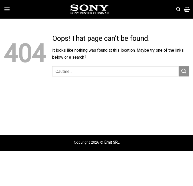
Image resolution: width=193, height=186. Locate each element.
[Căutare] (178, 9)
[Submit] (184, 71)
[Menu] (7, 9)
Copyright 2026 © (89, 142)
